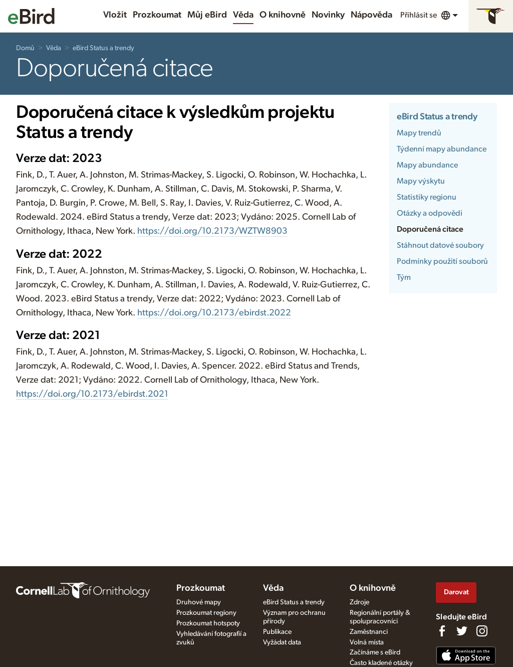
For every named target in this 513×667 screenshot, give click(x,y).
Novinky (328, 15)
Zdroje (359, 602)
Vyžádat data (282, 642)
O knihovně (283, 15)
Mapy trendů (419, 133)
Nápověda (371, 15)
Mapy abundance (427, 165)
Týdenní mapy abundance (441, 149)
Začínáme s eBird (375, 652)
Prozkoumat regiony (206, 612)
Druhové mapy (198, 602)
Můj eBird (207, 15)
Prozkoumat (157, 15)
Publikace (277, 631)
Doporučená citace (430, 229)
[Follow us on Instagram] (482, 631)
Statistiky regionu (426, 197)
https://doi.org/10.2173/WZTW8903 (212, 231)
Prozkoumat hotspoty (208, 623)
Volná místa (367, 642)
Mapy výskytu (421, 181)
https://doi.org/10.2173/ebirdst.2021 (92, 394)
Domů (25, 48)
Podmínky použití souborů (442, 261)
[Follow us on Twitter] (462, 631)
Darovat (456, 592)
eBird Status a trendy (103, 48)
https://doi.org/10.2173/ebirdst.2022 (214, 312)
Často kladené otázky (381, 662)
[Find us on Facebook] (442, 631)
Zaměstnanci (369, 631)
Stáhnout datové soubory (440, 245)
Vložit (115, 15)
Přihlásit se (418, 15)
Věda (243, 15)
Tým (404, 277)
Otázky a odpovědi (429, 213)
